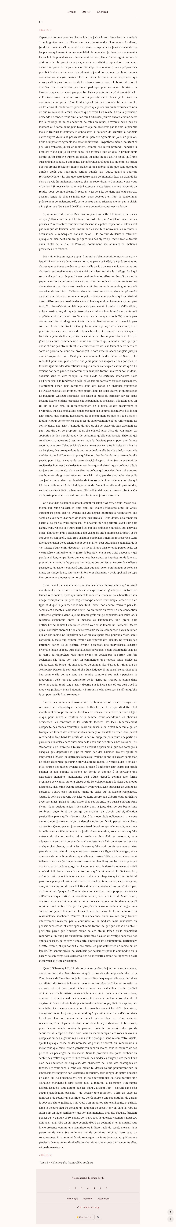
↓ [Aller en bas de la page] (170, 1219)
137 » (48, 29)
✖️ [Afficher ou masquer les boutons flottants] (98, 1217)
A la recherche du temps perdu (88, 1177)
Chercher (102, 11)
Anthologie (72, 1198)
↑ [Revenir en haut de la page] (170, 1212)
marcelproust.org (89, 1207)
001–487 (86, 11)
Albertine (87, 1198)
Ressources (103, 1198)
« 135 (42, 29)
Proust (72, 11)
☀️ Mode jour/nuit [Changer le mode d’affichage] (83, 1217)
